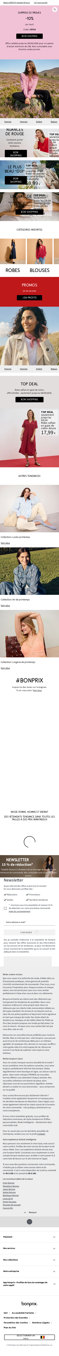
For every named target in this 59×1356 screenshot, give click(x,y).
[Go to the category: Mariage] (29, 174)
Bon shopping (16, 154)
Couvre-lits (8, 1208)
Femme (7, 121)
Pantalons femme (11, 1186)
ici (35, 948)
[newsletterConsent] (29, 908)
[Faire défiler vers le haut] (29, 1221)
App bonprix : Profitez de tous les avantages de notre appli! (29, 1284)
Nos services (29, 1248)
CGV (6, 1313)
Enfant (39, 121)
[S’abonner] (29, 932)
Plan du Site (10, 1328)
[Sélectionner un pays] (29, 1337)
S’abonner (29, 932)
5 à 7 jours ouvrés (40, 2)
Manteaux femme (11, 1195)
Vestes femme (9, 1192)
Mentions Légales (41, 1323)
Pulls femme (8, 1183)
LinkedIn (41, 1134)
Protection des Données (16, 1318)
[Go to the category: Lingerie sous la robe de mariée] (29, 206)
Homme (23, 121)
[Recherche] (54, 9)
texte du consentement (19, 911)
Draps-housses (9, 1201)
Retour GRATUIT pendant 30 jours (16, 2)
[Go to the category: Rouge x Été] (29, 143)
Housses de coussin (12, 1204)
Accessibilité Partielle (23, 1313)
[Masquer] (29, 1212)
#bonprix (29, 680)
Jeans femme (9, 1189)
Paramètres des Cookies (16, 1323)
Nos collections (29, 1260)
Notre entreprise (29, 1271)
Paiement (29, 1237)
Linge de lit (8, 1198)
